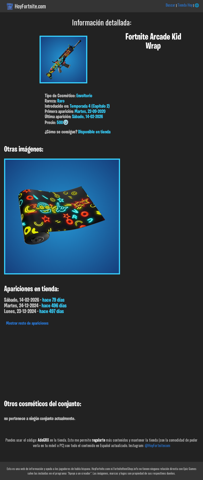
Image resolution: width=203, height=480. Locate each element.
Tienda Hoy (185, 5)
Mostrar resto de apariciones (27, 323)
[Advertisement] (101, 361)
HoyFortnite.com (30, 6)
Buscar (170, 5)
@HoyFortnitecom (157, 445)
